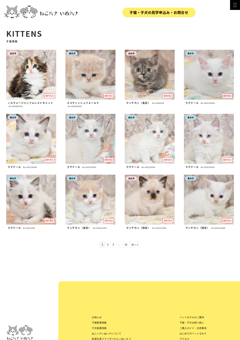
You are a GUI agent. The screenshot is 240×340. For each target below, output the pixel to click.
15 (125, 244)
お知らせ (97, 317)
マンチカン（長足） (145, 103)
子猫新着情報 (99, 322)
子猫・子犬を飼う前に (192, 322)
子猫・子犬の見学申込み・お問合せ (158, 12)
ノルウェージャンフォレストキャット (30, 104)
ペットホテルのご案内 (192, 317)
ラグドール (200, 103)
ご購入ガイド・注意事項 (193, 328)
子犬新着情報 (99, 328)
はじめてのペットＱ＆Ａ (193, 333)
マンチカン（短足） (146, 228)
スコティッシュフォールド (83, 104)
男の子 (72, 53)
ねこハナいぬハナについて (106, 333)
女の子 (13, 53)
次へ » (134, 244)
